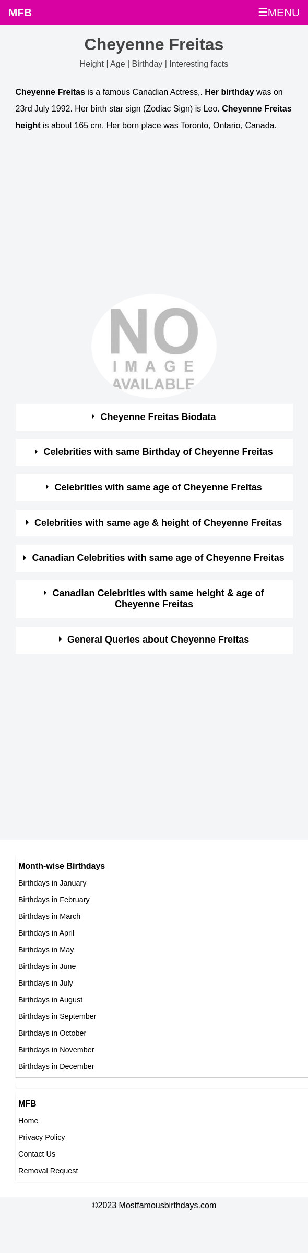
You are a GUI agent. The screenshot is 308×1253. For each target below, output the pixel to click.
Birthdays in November (56, 1050)
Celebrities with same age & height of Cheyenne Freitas (158, 523)
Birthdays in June (47, 966)
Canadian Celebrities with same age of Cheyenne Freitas (158, 557)
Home (28, 1120)
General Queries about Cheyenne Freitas (158, 639)
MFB (20, 12)
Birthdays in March (49, 916)
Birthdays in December (56, 1066)
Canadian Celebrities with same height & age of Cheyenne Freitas (158, 599)
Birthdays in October (52, 1033)
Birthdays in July (45, 983)
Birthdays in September (57, 1016)
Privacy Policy (41, 1137)
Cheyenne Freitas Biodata (158, 417)
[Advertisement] (145, 215)
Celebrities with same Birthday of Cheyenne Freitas (158, 452)
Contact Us (36, 1154)
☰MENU (279, 12)
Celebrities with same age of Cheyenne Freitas (158, 487)
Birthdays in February (54, 899)
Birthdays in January (52, 883)
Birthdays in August (50, 1000)
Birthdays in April (46, 933)
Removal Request (48, 1170)
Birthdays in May (46, 949)
